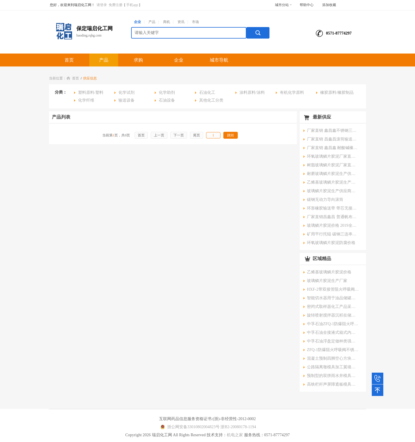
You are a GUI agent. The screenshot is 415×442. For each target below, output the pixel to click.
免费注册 (115, 5)
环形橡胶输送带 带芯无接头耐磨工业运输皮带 (333, 208)
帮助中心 (307, 5)
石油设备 (167, 100)
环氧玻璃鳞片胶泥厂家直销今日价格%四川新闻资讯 (333, 156)
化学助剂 (167, 92)
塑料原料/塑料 (90, 92)
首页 (69, 60)
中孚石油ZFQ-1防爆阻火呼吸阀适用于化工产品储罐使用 (333, 324)
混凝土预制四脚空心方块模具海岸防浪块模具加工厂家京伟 (333, 358)
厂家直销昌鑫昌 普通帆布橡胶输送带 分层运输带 (333, 217)
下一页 (178, 135)
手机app (132, 5)
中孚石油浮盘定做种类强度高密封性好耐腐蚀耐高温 (333, 341)
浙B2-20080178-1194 (238, 427)
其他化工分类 (211, 100)
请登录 (102, 5)
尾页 (196, 135)
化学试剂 (126, 92)
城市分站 (283, 5)
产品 (151, 22)
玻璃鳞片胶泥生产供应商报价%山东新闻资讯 (333, 191)
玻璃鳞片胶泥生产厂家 (327, 281)
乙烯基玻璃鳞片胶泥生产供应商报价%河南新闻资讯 (333, 182)
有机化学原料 (292, 92)
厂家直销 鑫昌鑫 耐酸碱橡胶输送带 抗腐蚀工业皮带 (333, 148)
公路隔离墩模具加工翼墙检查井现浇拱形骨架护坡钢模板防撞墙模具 (333, 367)
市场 (195, 22)
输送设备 (126, 100)
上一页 (159, 135)
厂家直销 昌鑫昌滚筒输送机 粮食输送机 (333, 139)
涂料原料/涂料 (252, 92)
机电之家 (235, 435)
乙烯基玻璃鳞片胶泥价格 (329, 272)
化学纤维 (86, 100)
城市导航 (219, 60)
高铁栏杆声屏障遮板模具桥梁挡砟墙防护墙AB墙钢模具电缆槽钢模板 (333, 384)
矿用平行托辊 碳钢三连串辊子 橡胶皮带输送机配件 (333, 234)
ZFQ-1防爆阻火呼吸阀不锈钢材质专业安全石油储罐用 (333, 350)
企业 (137, 22)
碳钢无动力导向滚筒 (325, 199)
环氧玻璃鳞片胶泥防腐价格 (331, 243)
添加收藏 (329, 5)
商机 (166, 22)
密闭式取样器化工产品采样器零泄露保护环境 (333, 306)
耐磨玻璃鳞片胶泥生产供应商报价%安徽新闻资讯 (333, 174)
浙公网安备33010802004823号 (189, 427)
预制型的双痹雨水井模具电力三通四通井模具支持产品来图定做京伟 (333, 376)
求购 (138, 60)
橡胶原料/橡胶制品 (337, 92)
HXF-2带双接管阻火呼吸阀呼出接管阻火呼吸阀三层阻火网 (333, 289)
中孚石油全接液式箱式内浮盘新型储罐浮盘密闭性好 (333, 332)
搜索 (257, 33)
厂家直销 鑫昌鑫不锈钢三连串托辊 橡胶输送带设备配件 (333, 130)
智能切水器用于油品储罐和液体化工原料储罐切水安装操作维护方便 (333, 298)
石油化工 (207, 92)
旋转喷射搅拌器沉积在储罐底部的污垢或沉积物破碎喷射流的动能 (333, 315)
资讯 (181, 22)
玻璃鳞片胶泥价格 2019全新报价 (333, 225)
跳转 (230, 135)
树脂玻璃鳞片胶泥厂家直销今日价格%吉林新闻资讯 (333, 165)
